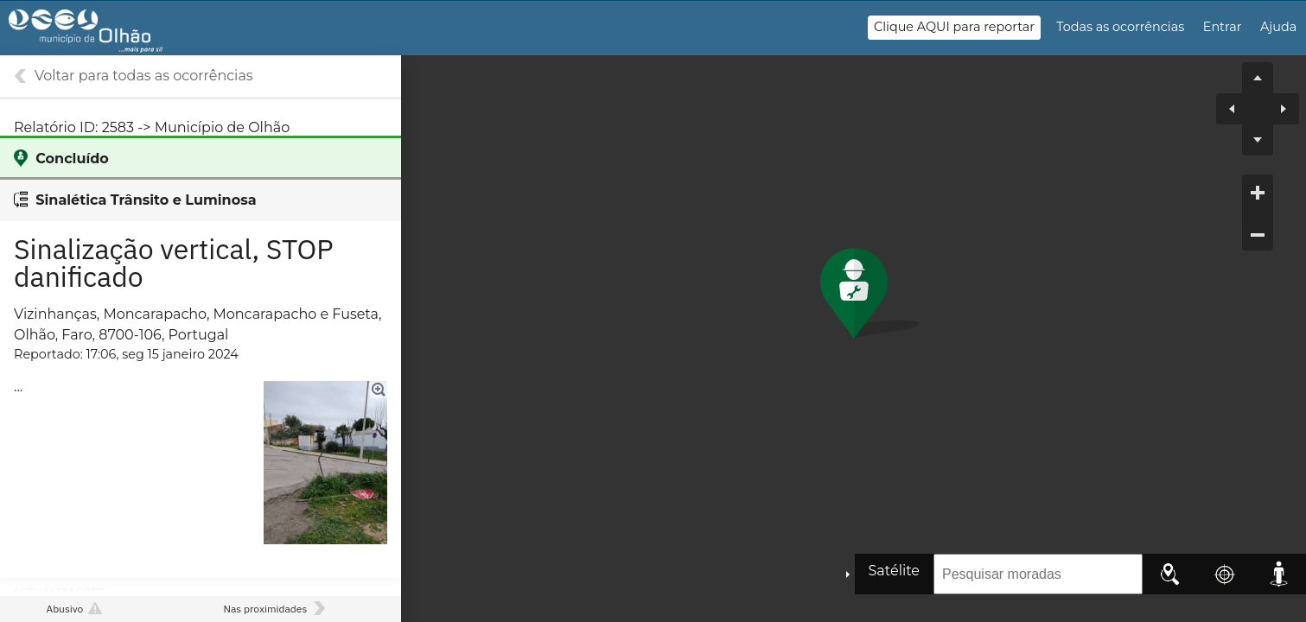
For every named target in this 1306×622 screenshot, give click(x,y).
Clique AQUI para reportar (954, 27)
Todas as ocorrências (1120, 27)
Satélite (894, 570)
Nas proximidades (265, 608)
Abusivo (64, 608)
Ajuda (1278, 27)
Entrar (1222, 27)
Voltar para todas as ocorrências (144, 75)
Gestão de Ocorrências (101, 35)
